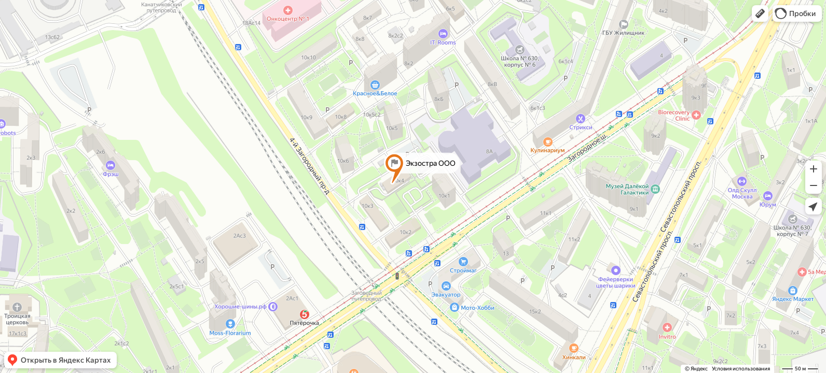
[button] (760, 13)
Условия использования (741, 368)
